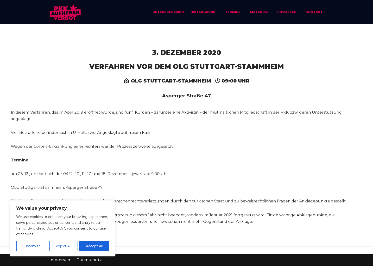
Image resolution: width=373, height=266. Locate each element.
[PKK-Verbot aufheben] (65, 12)
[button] (217, 12)
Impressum (60, 260)
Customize (31, 246)
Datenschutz (89, 260)
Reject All (63, 246)
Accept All (94, 246)
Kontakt (314, 12)
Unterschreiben (168, 12)
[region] (62, 228)
